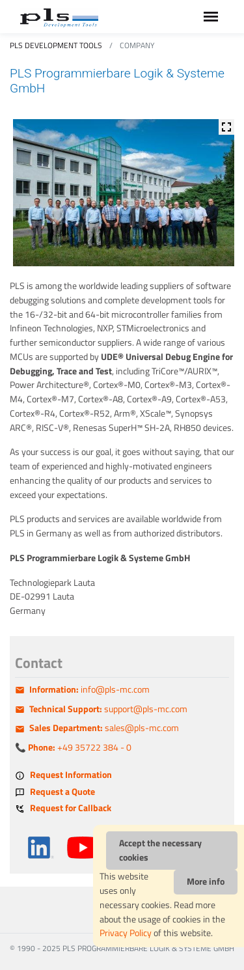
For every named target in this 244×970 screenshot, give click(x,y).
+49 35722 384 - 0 (79, 747)
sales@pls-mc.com (104, 727)
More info (205, 881)
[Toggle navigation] (211, 16)
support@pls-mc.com (108, 708)
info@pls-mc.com (89, 689)
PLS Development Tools (56, 45)
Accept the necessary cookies (160, 850)
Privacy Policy (126, 932)
